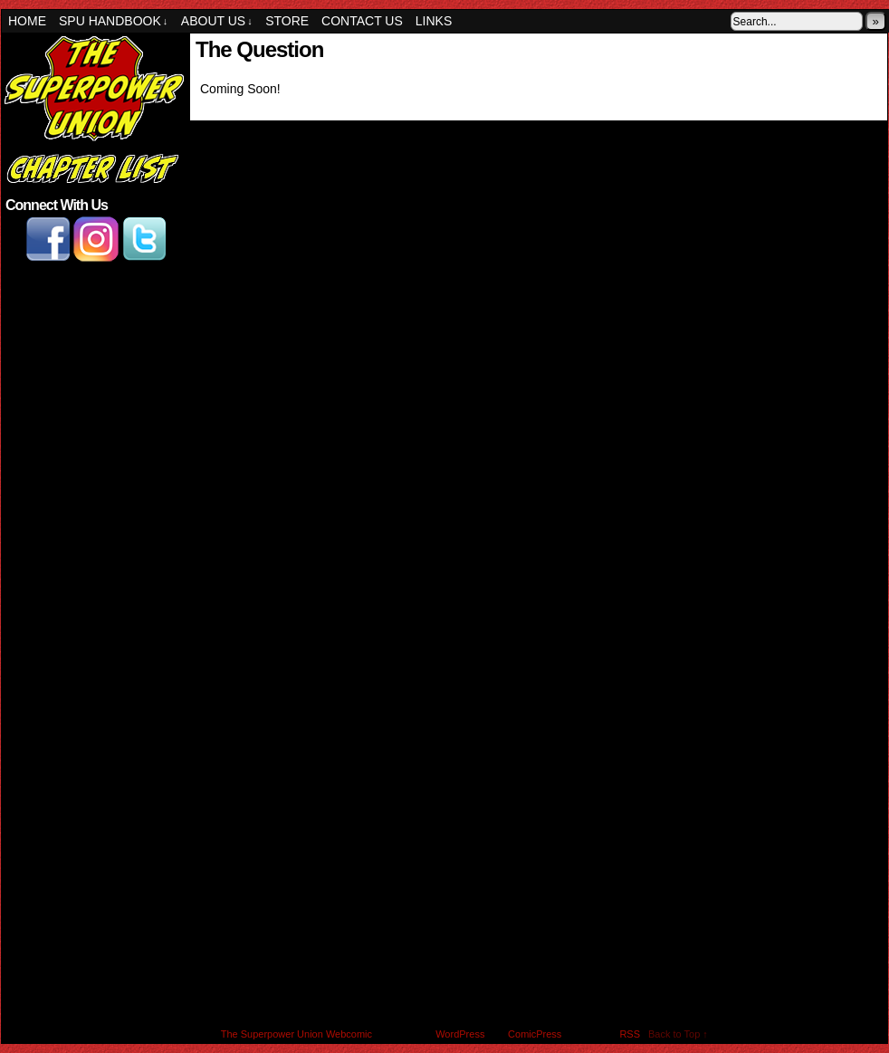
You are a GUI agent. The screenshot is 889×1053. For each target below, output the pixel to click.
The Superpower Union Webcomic (296, 1034)
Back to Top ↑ (678, 1034)
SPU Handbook (113, 21)
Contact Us (362, 21)
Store (287, 21)
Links (434, 21)
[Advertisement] (94, 364)
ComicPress (534, 1034)
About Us (217, 21)
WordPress (459, 1034)
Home (27, 21)
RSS (629, 1034)
